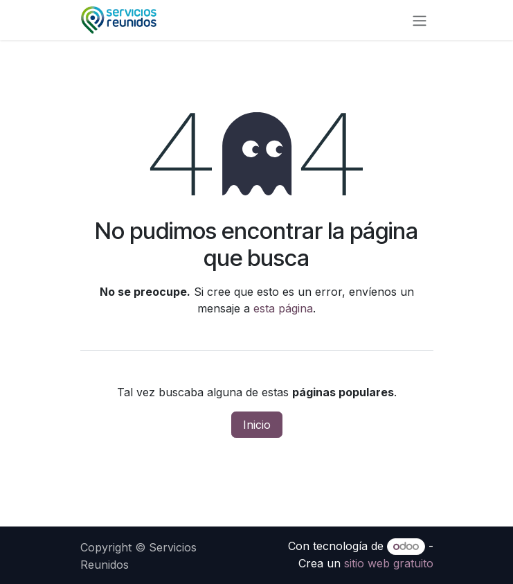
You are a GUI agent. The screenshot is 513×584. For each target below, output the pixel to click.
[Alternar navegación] (419, 20)
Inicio (257, 425)
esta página (283, 308)
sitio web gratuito (388, 563)
